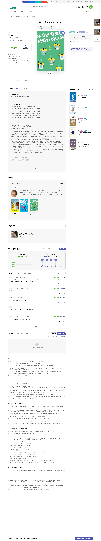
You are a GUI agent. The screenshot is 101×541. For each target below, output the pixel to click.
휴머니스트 (11, 35)
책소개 (16, 88)
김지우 (9, 32)
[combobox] (27, 7)
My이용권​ (90, 11)
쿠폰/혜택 (95, 37)
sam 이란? (96, 39)
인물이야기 (33, 16)
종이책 (26, 333)
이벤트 (95, 27)
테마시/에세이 (25, 16)
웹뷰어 (27, 60)
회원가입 (69, 1)
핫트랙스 (44, 2)
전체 (18, 333)
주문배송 (82, 1)
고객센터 (91, 1)
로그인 (73, 1)
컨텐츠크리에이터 (15, 187)
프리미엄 (21, 11)
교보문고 (25, 2)
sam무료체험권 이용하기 (74, 41)
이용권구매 (85, 11)
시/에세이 (18, 16)
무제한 (15, 11)
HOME (8, 16)
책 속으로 (25, 88)
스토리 (50, 2)
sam (38, 1)
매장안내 (86, 1)
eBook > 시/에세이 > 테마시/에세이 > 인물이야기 (20, 96)
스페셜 (30, 11)
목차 (20, 88)
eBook (31, 2)
